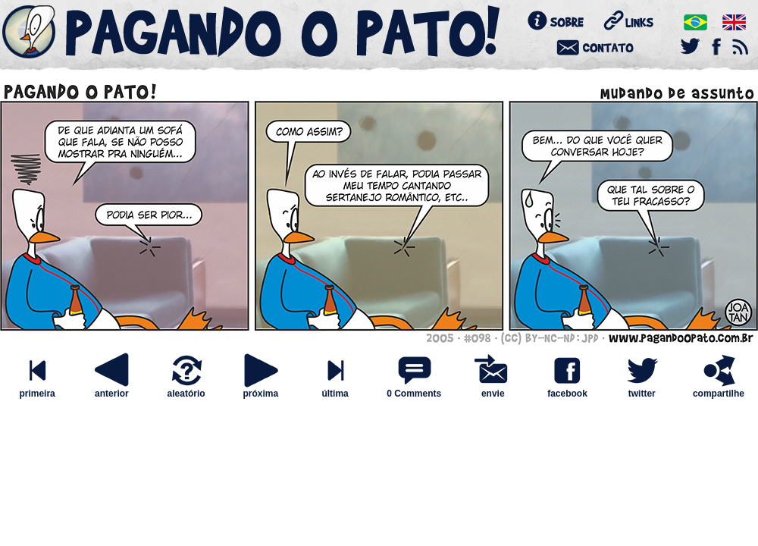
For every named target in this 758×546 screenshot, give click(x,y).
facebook (567, 389)
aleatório (186, 389)
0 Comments (414, 393)
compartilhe (718, 389)
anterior (111, 389)
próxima (260, 389)
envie (492, 389)
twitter (642, 389)
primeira (37, 389)
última (335, 389)
